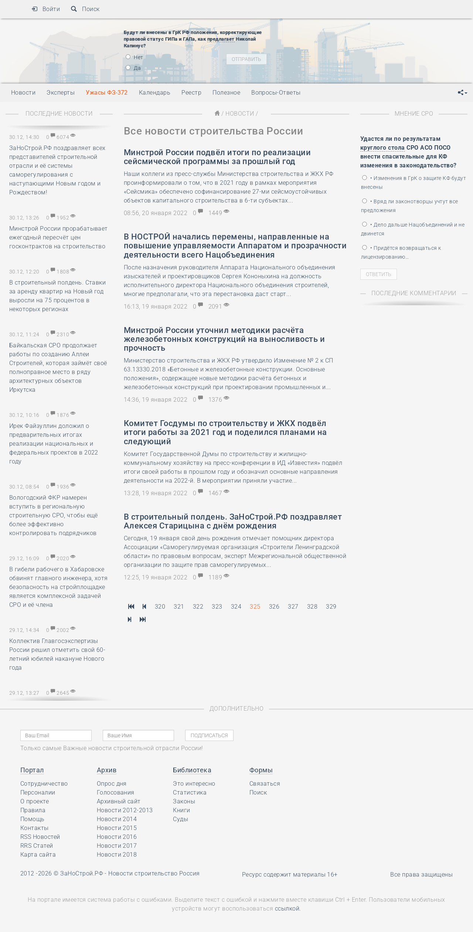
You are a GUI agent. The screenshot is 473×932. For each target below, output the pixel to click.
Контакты (34, 827)
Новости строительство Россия (154, 873)
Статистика (190, 792)
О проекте (34, 801)
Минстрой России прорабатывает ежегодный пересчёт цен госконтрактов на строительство (58, 237)
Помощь (32, 819)
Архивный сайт (119, 801)
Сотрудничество (44, 783)
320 (160, 606)
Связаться (264, 783)
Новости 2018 (117, 854)
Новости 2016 (117, 836)
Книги (181, 810)
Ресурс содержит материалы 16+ (290, 874)
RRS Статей (36, 845)
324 (236, 606)
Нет (134, 57)
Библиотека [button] (192, 770)
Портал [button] (32, 770)
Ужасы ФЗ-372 (107, 92)
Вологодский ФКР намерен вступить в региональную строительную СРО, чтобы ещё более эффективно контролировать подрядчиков (53, 515)
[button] (462, 93)
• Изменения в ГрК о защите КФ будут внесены (413, 182)
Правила (32, 810)
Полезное (226, 92)
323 (217, 606)
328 (312, 606)
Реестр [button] (191, 92)
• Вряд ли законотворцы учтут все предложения (409, 205)
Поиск (85, 9)
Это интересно (194, 783)
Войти (45, 9)
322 (198, 606)
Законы (184, 801)
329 (331, 606)
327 (293, 606)
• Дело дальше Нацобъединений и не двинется (413, 229)
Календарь (154, 92)
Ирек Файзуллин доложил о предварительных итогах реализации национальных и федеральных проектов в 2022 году (53, 443)
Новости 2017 (117, 845)
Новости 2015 (117, 827)
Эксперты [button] (61, 92)
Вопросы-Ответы (276, 92)
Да (133, 68)
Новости (239, 113)
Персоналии (37, 792)
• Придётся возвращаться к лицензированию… (401, 252)
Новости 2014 (117, 819)
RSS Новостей (40, 836)
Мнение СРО (414, 113)
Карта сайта (38, 854)
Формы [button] (261, 770)
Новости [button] (23, 92)
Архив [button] (106, 770)
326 (274, 606)
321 (179, 606)
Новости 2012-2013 (125, 810)
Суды (180, 819)
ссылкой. (288, 908)
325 (255, 606)
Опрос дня (112, 783)
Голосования (116, 792)
